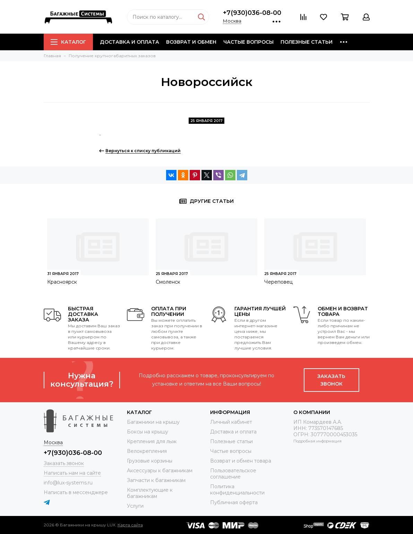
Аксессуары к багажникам (159, 470)
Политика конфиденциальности (237, 489)
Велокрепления (147, 451)
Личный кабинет (231, 422)
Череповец (278, 282)
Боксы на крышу (147, 432)
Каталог (68, 42)
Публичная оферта (234, 502)
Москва (232, 21)
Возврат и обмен (191, 42)
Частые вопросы (248, 42)
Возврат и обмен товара (240, 461)
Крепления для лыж (152, 441)
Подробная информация (317, 441)
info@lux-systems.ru (68, 483)
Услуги (135, 506)
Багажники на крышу (153, 422)
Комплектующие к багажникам (150, 493)
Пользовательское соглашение (233, 473)
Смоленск (168, 282)
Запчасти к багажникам (156, 480)
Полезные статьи (307, 42)
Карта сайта (130, 524)
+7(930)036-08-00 (252, 13)
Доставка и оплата (129, 42)
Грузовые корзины (149, 461)
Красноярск (62, 282)
